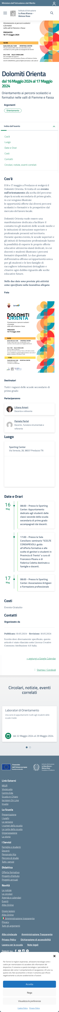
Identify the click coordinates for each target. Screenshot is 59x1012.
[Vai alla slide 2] (30, 747)
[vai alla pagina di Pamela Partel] (21, 421)
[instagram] (23, 950)
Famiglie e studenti (11, 847)
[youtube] (19, 950)
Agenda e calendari (11, 897)
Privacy (5, 922)
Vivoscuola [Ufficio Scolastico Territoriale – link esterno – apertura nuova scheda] (7, 789)
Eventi (5, 901)
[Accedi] (54, 3)
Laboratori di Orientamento (22, 710)
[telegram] (27, 950)
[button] (54, 955)
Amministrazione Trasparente (37, 934)
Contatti (9, 159)
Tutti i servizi (8, 862)
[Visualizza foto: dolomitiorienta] (29, 337)
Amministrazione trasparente (18, 918)
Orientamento (13, 110)
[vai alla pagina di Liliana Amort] (21, 407)
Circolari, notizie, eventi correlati (20, 165)
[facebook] (15, 950)
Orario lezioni (8, 911)
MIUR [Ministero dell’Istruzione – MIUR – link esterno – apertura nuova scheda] (4, 785)
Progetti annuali (10, 879)
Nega (29, 992)
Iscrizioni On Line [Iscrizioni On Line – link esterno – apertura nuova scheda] (10, 800)
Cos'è (7, 136)
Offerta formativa (10, 872)
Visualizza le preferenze (29, 1001)
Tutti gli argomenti (11, 926)
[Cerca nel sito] (51, 13)
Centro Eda (7, 793)
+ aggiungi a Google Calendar (41, 658)
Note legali (32, 945)
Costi (7, 153)
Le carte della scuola (12, 829)
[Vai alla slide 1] (27, 747)
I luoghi (5, 818)
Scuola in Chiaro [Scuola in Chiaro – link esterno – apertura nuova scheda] (10, 796)
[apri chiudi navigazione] (5, 13)
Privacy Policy (34, 1008)
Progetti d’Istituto (10, 876)
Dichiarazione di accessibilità (36, 939)
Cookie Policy (23, 1008)
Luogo (8, 142)
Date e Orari (11, 148)
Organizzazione (9, 833)
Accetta (29, 984)
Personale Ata (9, 854)
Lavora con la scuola (12, 945)
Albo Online (8, 905)
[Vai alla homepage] (13, 13)
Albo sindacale (9, 934)
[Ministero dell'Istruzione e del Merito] (18, 3)
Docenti (6, 850)
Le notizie (7, 890)
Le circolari (7, 894)
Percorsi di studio (10, 858)
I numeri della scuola (12, 825)
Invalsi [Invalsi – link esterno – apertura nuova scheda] (5, 804)
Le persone (7, 822)
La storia (6, 836)
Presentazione (9, 814)
